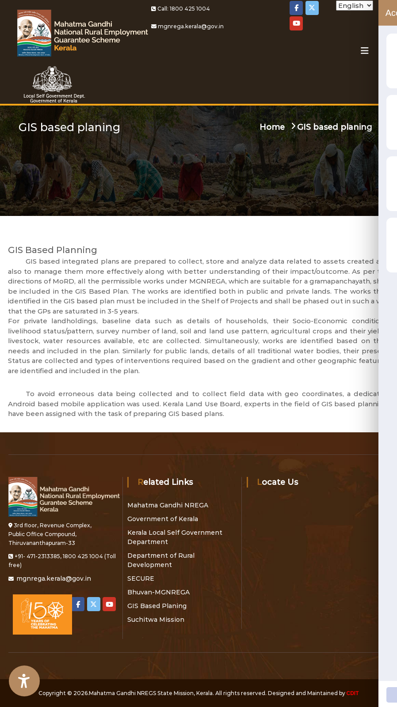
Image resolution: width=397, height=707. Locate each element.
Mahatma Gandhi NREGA (167, 505)
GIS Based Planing (157, 606)
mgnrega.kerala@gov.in (191, 26)
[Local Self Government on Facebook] (296, 8)
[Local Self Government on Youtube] (296, 23)
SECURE (140, 578)
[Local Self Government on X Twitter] (312, 8)
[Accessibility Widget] (24, 680)
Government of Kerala (162, 519)
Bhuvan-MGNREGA (158, 592)
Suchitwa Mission (155, 620)
